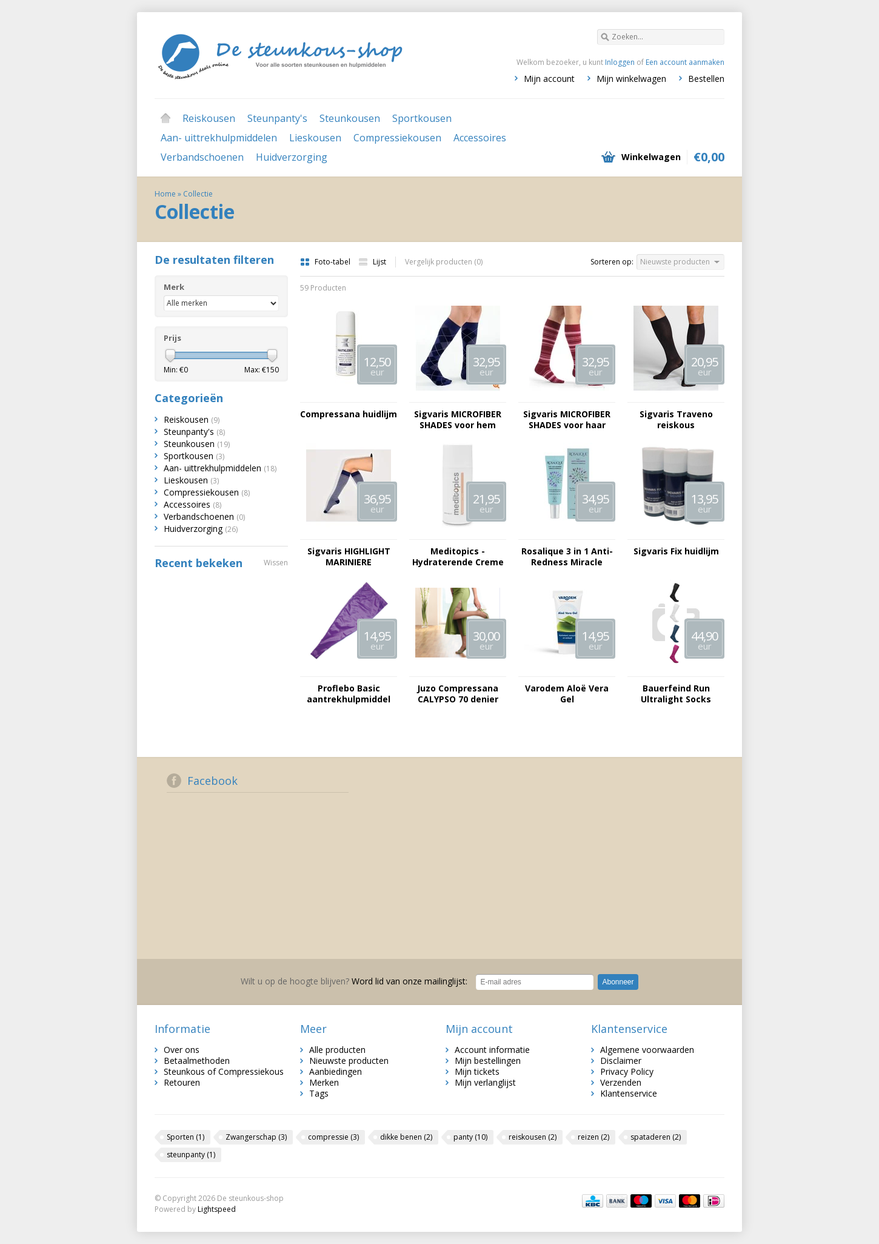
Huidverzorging (291, 157)
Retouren (182, 1082)
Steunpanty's (277, 118)
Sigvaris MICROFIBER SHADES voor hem (457, 420)
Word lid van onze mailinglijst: (354, 981)
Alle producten (337, 1049)
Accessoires (479, 137)
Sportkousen (422, 118)
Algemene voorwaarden (647, 1049)
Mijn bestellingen (488, 1060)
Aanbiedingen (335, 1071)
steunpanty (191, 1154)
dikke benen (406, 1137)
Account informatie (492, 1049)
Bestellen (706, 78)
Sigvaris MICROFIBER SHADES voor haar (566, 420)
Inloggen (620, 62)
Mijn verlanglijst (485, 1082)
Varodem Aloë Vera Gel (567, 694)
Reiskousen (208, 118)
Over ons (181, 1049)
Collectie (198, 194)
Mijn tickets (477, 1071)
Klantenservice (628, 1093)
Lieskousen (315, 137)
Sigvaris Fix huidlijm (676, 551)
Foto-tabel (326, 262)
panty (470, 1137)
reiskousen (532, 1137)
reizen (593, 1137)
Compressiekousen (397, 137)
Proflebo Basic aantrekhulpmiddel (348, 694)
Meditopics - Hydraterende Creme (458, 557)
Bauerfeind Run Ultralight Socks (676, 694)
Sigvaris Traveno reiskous (676, 420)
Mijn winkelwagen (631, 78)
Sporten (185, 1137)
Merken (324, 1082)
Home (165, 118)
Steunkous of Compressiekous (224, 1071)
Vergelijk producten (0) (444, 262)
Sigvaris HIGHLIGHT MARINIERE (348, 557)
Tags (319, 1093)
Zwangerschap (256, 1137)
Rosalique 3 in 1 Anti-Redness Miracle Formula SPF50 (567, 557)
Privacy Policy (626, 1071)
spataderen (655, 1137)
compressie (333, 1137)
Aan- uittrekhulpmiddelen (219, 137)
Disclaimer (620, 1060)
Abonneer (617, 982)
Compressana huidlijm (348, 414)
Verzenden (620, 1082)
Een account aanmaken (685, 62)
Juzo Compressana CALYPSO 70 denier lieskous (457, 694)
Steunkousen (349, 118)
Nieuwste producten (349, 1060)
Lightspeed (217, 1209)
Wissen (276, 562)
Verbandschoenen (202, 157)
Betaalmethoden (197, 1060)
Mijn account (549, 78)
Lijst (372, 262)
